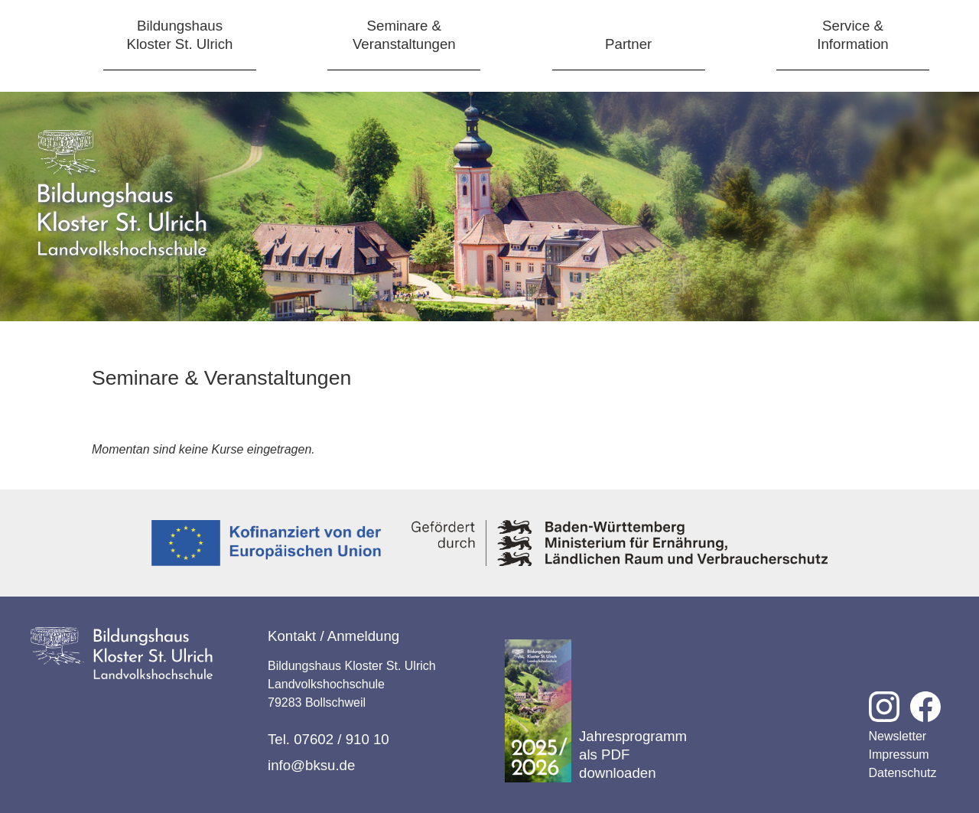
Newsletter (898, 736)
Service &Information (852, 35)
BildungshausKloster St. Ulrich (180, 35)
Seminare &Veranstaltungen (404, 35)
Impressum (899, 754)
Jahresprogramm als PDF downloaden (596, 710)
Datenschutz (903, 772)
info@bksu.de (311, 765)
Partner (628, 44)
